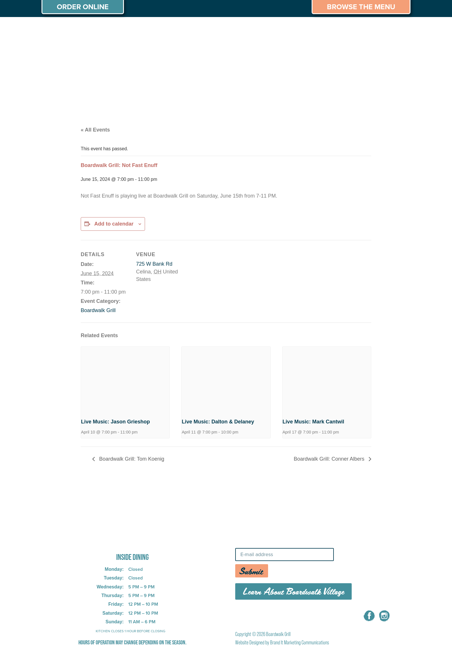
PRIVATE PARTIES (135, 28)
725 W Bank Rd (154, 264)
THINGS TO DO (301, 28)
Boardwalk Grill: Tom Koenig (131, 459)
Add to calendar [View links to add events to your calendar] (113, 224)
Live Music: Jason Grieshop (115, 422)
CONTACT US (387, 28)
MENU (92, 28)
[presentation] (125, 380)
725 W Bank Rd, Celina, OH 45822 (123, 541)
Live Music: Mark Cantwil (313, 422)
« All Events (95, 130)
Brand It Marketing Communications (299, 642)
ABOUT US (58, 28)
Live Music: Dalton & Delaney (218, 422)
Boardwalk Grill (98, 310)
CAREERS (345, 28)
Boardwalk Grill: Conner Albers (330, 459)
